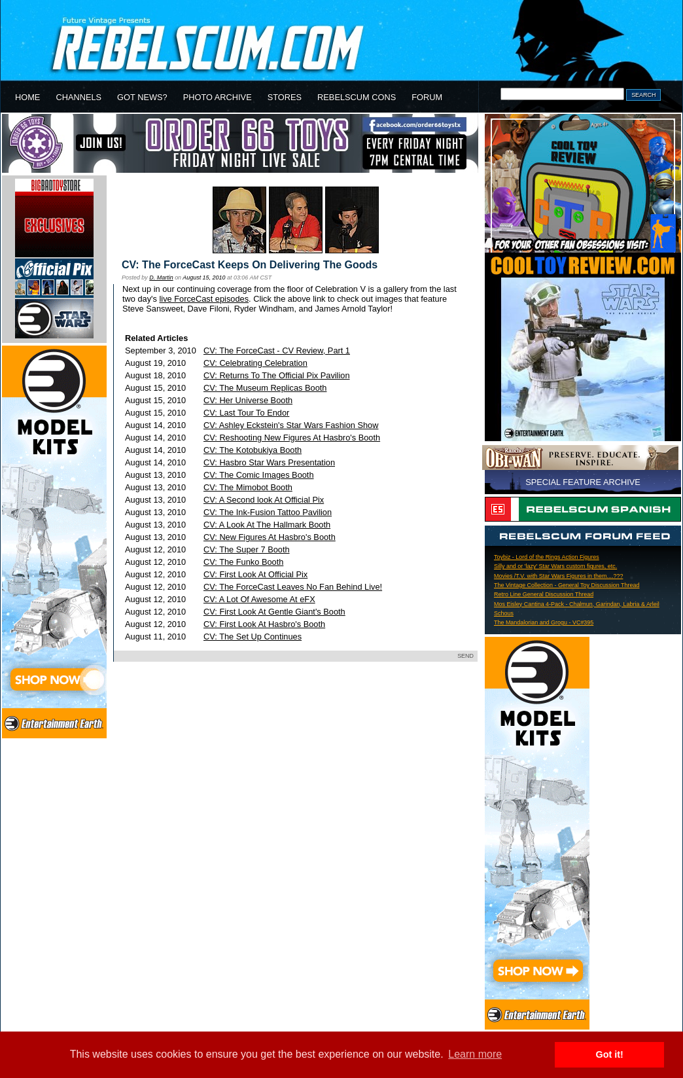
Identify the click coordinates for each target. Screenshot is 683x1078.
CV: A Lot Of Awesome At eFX (259, 599)
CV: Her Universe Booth (247, 400)
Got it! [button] (609, 1054)
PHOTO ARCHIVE (217, 97)
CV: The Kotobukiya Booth (252, 450)
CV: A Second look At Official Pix (263, 500)
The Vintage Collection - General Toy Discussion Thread (566, 585)
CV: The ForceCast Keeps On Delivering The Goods (249, 264)
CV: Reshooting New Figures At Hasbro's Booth (291, 437)
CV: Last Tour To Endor (246, 413)
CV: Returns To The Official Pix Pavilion (276, 375)
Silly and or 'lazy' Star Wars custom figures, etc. (555, 566)
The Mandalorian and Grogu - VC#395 (543, 622)
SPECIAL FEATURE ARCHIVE (582, 482)
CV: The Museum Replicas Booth (265, 388)
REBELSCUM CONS (356, 97)
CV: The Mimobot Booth (247, 487)
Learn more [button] (475, 1054)
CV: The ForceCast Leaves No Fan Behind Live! (292, 587)
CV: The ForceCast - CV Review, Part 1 (276, 350)
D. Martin (161, 277)
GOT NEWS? (142, 97)
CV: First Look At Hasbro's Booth (264, 624)
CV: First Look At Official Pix (255, 574)
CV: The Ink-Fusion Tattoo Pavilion (267, 512)
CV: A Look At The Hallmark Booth (266, 525)
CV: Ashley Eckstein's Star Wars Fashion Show (291, 425)
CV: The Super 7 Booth (246, 549)
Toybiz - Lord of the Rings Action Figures (546, 557)
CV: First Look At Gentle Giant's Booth (274, 612)
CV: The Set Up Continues (252, 636)
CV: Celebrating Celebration (255, 363)
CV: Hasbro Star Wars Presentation (269, 462)
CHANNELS (78, 97)
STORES (285, 97)
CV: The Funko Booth (243, 562)
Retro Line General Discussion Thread (543, 594)
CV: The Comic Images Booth (258, 475)
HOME (27, 97)
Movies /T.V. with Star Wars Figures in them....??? (558, 576)
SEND (465, 656)
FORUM (427, 97)
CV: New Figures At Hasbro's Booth (269, 537)
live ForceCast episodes (204, 299)
